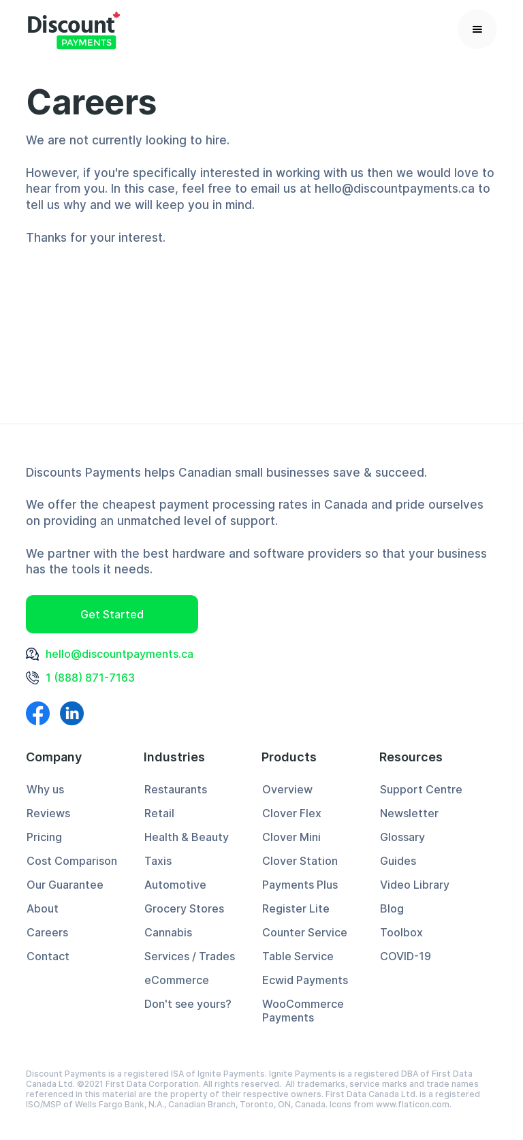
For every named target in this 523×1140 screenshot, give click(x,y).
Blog (392, 908)
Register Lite (296, 908)
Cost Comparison (72, 861)
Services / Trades (189, 956)
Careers (47, 932)
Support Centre (421, 789)
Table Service (298, 956)
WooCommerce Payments (303, 1010)
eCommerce (176, 980)
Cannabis (168, 932)
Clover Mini (291, 837)
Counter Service (304, 932)
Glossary (402, 837)
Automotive (175, 884)
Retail (159, 813)
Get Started (112, 614)
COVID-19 (405, 956)
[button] (477, 29)
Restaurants (175, 789)
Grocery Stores (184, 908)
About (43, 908)
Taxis (158, 861)
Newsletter (409, 813)
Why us (45, 789)
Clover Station (300, 861)
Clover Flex (291, 813)
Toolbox (401, 932)
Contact (48, 956)
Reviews (48, 813)
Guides (398, 861)
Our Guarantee (65, 884)
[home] (73, 29)
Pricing (44, 837)
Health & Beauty (186, 837)
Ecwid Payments (305, 980)
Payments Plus (300, 884)
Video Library (414, 884)
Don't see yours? (188, 1004)
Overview (287, 789)
